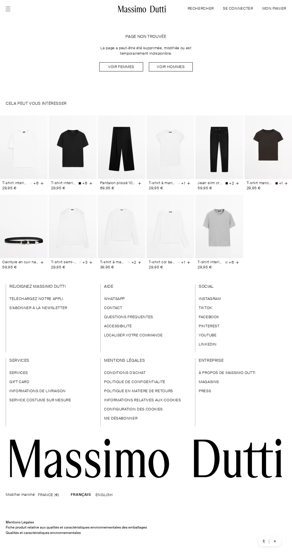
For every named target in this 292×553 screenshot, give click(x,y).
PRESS (205, 391)
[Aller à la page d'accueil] (146, 458)
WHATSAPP (114, 299)
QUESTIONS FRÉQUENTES (128, 317)
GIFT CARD (19, 382)
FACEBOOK (209, 317)
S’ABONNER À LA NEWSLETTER (38, 308)
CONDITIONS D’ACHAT (125, 373)
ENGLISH (104, 495)
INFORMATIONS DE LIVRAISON (37, 391)
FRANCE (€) (48, 495)
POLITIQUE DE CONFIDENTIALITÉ (134, 382)
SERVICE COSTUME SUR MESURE (40, 400)
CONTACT (113, 308)
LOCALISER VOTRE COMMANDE (133, 335)
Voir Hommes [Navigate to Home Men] (170, 67)
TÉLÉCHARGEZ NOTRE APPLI (36, 299)
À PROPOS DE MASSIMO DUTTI (227, 373)
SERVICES (18, 373)
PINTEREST (209, 326)
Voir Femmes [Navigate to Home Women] (121, 67)
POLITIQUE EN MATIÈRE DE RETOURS (138, 391)
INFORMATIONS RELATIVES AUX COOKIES (142, 400)
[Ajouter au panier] (41, 183)
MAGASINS (209, 382)
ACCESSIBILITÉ (118, 326)
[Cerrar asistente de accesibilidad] (274, 541)
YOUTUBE (207, 335)
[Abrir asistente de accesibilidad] (263, 541)
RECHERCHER (201, 9)
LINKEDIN (208, 344)
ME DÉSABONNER (120, 418)
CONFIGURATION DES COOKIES (133, 409)
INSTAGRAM (210, 299)
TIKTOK (205, 308)
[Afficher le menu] (10, 9)
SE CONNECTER (238, 9)
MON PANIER (274, 9)
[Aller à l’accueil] (142, 9)
